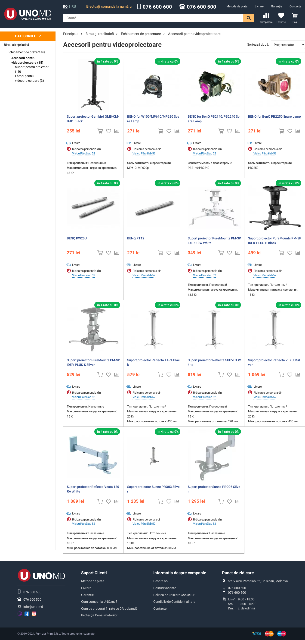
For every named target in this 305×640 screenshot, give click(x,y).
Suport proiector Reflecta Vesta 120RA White (93, 489)
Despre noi (160, 581)
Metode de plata (236, 6)
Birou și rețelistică (16, 45)
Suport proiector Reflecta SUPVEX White (214, 362)
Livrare (259, 6)
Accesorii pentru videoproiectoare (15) (27, 60)
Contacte (295, 6)
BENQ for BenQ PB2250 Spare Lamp (274, 116)
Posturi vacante (164, 588)
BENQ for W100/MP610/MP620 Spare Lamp (153, 119)
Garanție (276, 6)
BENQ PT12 (135, 238)
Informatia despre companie (179, 572)
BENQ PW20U (77, 238)
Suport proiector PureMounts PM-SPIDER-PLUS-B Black (274, 240)
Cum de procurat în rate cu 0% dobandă (109, 608)
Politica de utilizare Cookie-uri (174, 595)
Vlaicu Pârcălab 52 (83, 153)
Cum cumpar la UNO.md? (99, 601)
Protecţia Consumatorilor (99, 615)
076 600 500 (201, 6)
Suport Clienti (94, 572)
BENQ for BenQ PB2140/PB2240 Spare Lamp (214, 119)
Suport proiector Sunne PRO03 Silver (153, 489)
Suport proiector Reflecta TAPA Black (153, 362)
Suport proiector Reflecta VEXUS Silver (274, 362)
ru (73, 6)
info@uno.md (33, 607)
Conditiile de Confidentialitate (174, 601)
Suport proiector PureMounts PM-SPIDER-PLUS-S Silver (93, 362)
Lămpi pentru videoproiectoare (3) (29, 78)
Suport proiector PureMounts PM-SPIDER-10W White (214, 240)
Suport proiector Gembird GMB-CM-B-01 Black (93, 119)
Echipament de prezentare (26, 52)
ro (65, 6)
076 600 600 (157, 6)
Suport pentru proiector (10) (32, 69)
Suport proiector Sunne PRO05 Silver (214, 489)
